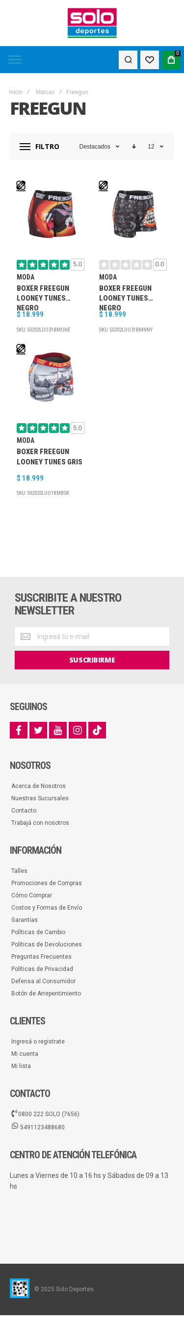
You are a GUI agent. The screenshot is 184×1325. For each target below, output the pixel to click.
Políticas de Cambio (38, 932)
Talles (19, 870)
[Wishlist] (149, 60)
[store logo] (92, 23)
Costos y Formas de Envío (46, 907)
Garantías (24, 920)
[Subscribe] (92, 660)
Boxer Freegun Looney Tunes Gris (49, 456)
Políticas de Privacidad (42, 969)
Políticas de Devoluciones (46, 944)
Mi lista (21, 1066)
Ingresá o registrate (38, 1041)
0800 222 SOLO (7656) (45, 1114)
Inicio (16, 92)
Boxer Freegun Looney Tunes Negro (43, 297)
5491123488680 (38, 1126)
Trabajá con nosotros (40, 822)
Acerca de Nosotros (38, 786)
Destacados (94, 146)
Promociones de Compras (46, 883)
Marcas (45, 92)
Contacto (23, 810)
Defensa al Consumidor (43, 981)
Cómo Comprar (31, 895)
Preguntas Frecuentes (41, 956)
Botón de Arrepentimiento (46, 993)
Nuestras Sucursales (40, 798)
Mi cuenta (24, 1053)
